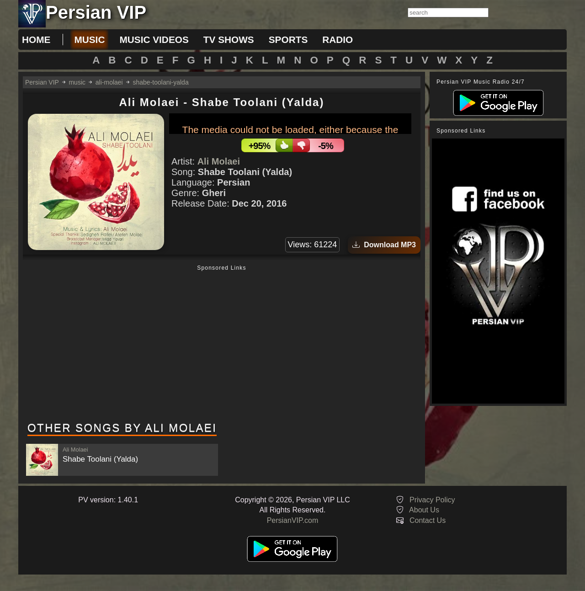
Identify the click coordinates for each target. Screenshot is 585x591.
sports (288, 39)
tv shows (228, 39)
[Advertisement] (221, 344)
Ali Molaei (218, 161)
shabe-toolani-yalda (161, 82)
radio (337, 39)
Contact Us (428, 520)
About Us (424, 510)
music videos (153, 39)
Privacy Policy (432, 500)
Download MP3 (384, 245)
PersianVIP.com (293, 520)
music (89, 39)
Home (36, 39)
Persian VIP (42, 82)
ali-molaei (109, 82)
